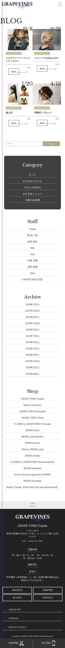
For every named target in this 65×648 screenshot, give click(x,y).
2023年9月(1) (32, 329)
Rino (32, 273)
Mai (33, 248)
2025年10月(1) (32, 311)
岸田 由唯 (32, 267)
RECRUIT (17, 590)
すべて (32, 175)
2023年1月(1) (32, 348)
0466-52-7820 (36, 541)
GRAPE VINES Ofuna (33, 417)
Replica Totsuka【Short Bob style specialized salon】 (32, 487)
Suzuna (32, 229)
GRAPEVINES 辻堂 (32, 279)
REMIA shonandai (33, 481)
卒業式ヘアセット (43, 112)
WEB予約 (48, 590)
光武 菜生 (32, 241)
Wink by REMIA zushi (33, 449)
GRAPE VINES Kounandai (32, 411)
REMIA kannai (32, 443)
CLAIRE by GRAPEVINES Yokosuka (32, 424)
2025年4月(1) (32, 317)
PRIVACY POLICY (18, 627)
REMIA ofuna (32, 430)
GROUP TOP (15, 609)
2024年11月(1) (32, 323)
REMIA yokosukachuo (33, 436)
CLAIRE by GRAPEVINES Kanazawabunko (32, 462)
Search (51, 144)
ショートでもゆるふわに (46, 58)
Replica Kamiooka (33, 405)
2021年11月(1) (32, 361)
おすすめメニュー (32, 194)
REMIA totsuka (32, 455)
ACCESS (17, 597)
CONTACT (47, 597)
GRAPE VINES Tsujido (32, 399)
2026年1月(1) (32, 304)
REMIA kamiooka (32, 468)
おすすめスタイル (14, 53)
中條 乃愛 (32, 260)
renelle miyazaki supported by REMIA (32, 474)
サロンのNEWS (32, 187)
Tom (32, 254)
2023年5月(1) (32, 342)
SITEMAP (13, 618)
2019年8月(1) (32, 374)
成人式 (9, 112)
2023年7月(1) (32, 336)
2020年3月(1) (32, 367)
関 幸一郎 (32, 235)
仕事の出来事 (32, 200)
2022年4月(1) (32, 355)
